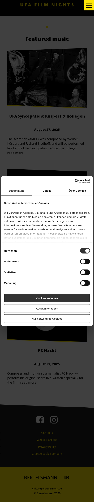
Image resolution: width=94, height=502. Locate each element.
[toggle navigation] (89, 5)
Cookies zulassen (47, 298)
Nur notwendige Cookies (47, 318)
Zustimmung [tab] (16, 190)
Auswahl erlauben (47, 308)
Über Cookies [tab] (77, 190)
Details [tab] (47, 190)
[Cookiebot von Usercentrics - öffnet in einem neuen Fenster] (75, 181)
